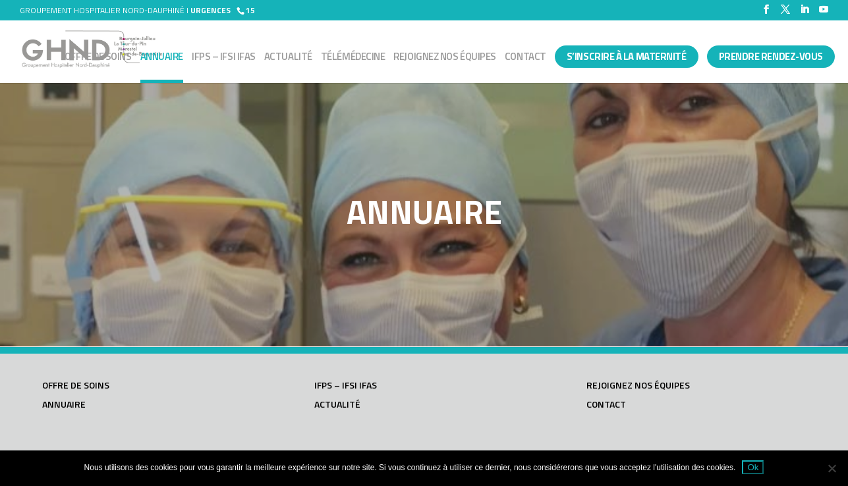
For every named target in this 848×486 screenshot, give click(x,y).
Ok (752, 467)
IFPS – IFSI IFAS (224, 58)
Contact (525, 58)
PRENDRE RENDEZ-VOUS (771, 56)
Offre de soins (98, 58)
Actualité (288, 58)
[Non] (831, 468)
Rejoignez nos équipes (444, 58)
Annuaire (161, 58)
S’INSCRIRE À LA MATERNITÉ (627, 56)
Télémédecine (353, 58)
